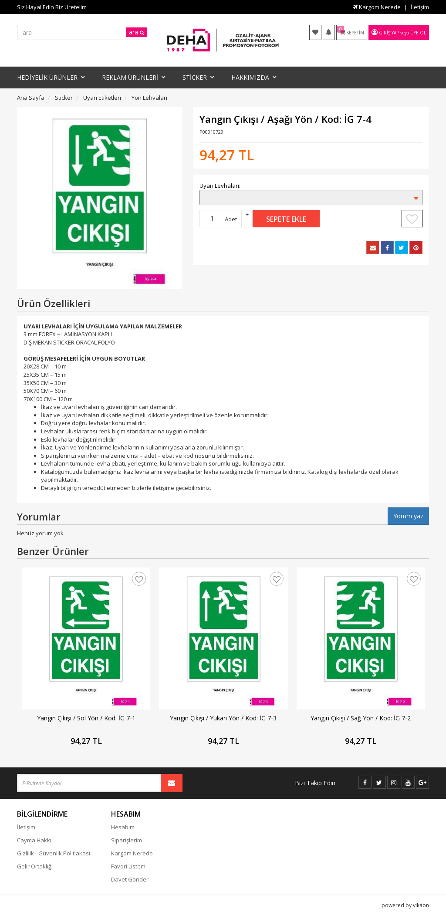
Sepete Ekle (286, 219)
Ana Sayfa (30, 97)
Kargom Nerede (377, 7)
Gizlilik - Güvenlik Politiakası (53, 853)
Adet (231, 219)
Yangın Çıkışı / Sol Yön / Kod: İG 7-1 (86, 718)
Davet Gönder (130, 879)
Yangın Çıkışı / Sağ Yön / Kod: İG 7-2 (361, 718)
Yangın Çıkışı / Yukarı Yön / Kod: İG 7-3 (223, 718)
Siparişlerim (126, 840)
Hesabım (123, 827)
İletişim (420, 7)
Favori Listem (128, 866)
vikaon (421, 905)
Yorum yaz (408, 516)
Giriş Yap (389, 33)
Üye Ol (418, 33)
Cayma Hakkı (34, 840)
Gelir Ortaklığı (35, 866)
